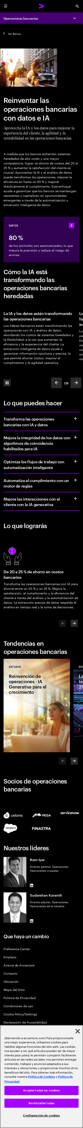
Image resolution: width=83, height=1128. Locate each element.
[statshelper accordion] (71, 225)
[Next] (74, 623)
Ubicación (11, 981)
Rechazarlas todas (41, 1103)
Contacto (10, 973)
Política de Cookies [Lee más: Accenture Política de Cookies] (41, 1076)
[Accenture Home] (41, 6)
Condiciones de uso (18, 1005)
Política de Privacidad (19, 997)
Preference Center (17, 948)
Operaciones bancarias (21, 18)
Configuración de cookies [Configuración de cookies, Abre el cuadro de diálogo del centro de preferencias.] (41, 1115)
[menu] (5, 6)
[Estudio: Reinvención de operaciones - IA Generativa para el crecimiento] (37, 705)
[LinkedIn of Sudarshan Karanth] (31, 921)
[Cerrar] (78, 1031)
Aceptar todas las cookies (41, 1090)
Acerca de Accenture (19, 965)
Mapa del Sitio (14, 989)
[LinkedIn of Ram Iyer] (31, 885)
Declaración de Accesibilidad (25, 1022)
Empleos (10, 957)
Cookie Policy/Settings (20, 1014)
